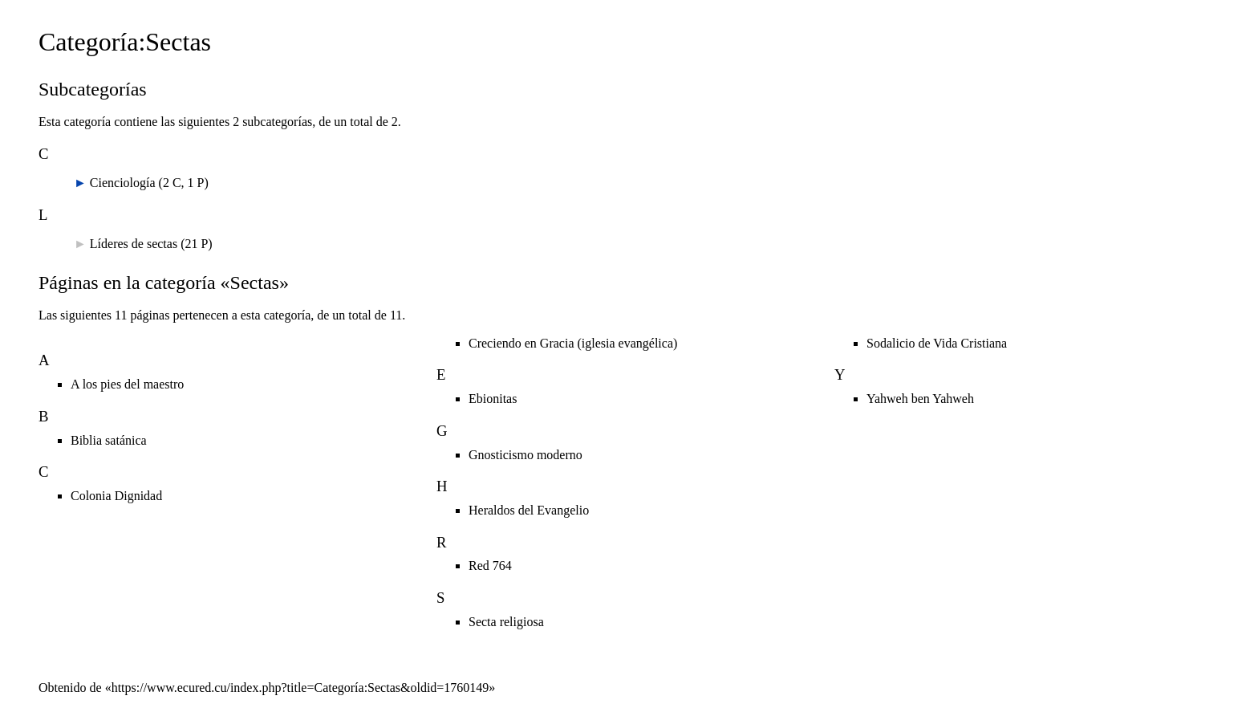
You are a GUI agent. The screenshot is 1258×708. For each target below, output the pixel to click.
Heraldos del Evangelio (529, 510)
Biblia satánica (109, 440)
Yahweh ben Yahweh (920, 398)
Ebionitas (493, 398)
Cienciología (123, 182)
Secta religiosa (506, 622)
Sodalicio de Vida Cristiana (936, 343)
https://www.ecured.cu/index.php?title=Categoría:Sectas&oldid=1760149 (300, 687)
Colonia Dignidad (116, 496)
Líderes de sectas (133, 243)
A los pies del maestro (127, 384)
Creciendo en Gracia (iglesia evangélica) (573, 343)
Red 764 (490, 565)
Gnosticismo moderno (525, 455)
